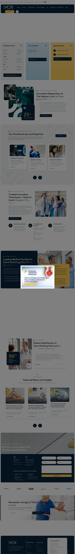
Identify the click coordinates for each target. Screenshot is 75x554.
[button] (35, 177)
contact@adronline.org (11, 2)
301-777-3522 (39, 2)
